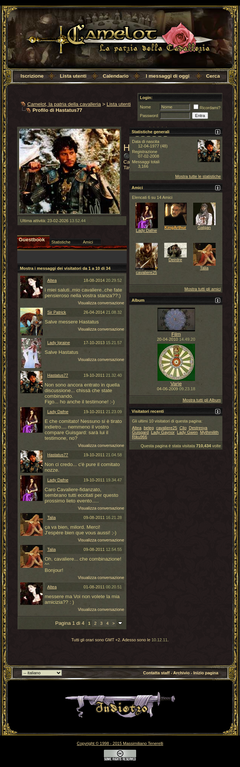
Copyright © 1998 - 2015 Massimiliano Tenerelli (120, 743)
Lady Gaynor (163, 432)
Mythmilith (209, 432)
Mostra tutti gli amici (202, 289)
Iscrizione (32, 76)
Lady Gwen (187, 432)
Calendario (116, 76)
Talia (51, 517)
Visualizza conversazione (101, 303)
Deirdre (175, 259)
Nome (145, 107)
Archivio (181, 673)
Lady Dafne (57, 411)
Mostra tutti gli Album (202, 400)
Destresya (198, 428)
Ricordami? (207, 107)
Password (149, 115)
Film (176, 334)
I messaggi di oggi (167, 76)
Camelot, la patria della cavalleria (64, 104)
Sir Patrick (56, 312)
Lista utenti (73, 76)
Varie (176, 384)
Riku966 (139, 437)
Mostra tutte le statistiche (198, 176)
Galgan (204, 227)
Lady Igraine (58, 342)
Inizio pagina (206, 673)
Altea (52, 280)
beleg (149, 428)
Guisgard (140, 432)
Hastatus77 (57, 375)
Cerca (213, 76)
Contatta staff (156, 673)
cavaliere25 (146, 272)
